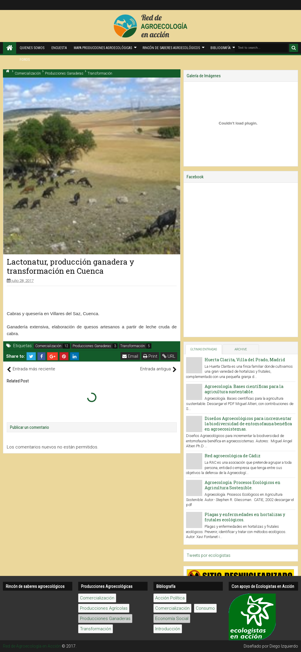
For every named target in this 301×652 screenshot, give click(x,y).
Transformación (132, 346)
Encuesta (59, 48)
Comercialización (48, 346)
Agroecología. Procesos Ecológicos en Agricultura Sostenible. (242, 485)
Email (130, 356)
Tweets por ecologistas (208, 555)
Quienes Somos (32, 48)
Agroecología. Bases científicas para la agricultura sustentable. (244, 389)
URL (168, 356)
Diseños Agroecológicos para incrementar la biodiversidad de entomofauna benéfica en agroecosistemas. (248, 424)
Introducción (167, 628)
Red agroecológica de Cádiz (232, 455)
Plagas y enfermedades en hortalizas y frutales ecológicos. (245, 517)
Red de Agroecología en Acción (32, 646)
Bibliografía (220, 48)
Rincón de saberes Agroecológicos (171, 48)
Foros (25, 60)
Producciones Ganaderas (92, 346)
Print (150, 356)
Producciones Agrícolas (104, 608)
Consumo (205, 608)
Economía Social (171, 618)
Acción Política (170, 598)
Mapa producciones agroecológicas (103, 48)
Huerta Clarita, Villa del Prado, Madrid (245, 359)
